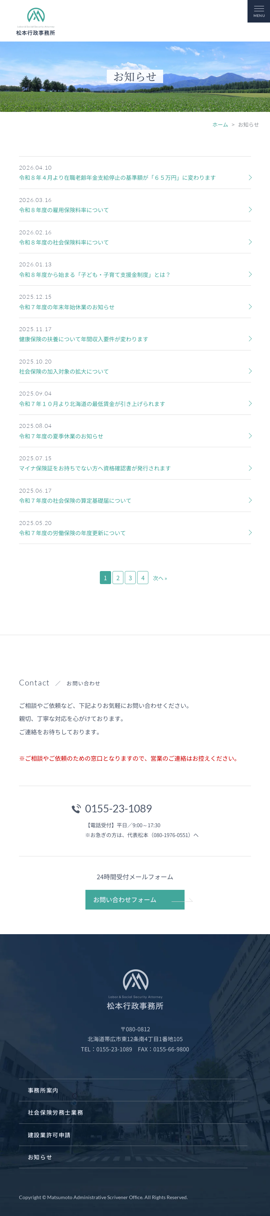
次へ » (160, 578)
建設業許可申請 (49, 1134)
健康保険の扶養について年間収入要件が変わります (83, 339)
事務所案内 (43, 1090)
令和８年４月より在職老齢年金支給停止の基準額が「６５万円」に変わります (117, 177)
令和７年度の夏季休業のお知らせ (61, 436)
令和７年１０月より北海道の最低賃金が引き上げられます (92, 403)
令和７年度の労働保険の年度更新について (72, 533)
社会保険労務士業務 (55, 1112)
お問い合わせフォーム (124, 899)
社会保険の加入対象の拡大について (64, 371)
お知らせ (40, 1157)
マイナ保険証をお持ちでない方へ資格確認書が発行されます (95, 468)
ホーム (220, 124)
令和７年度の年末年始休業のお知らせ (67, 307)
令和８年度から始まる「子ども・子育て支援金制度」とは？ (95, 274)
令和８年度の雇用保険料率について (64, 210)
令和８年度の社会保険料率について (64, 242)
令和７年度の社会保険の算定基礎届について (75, 500)
